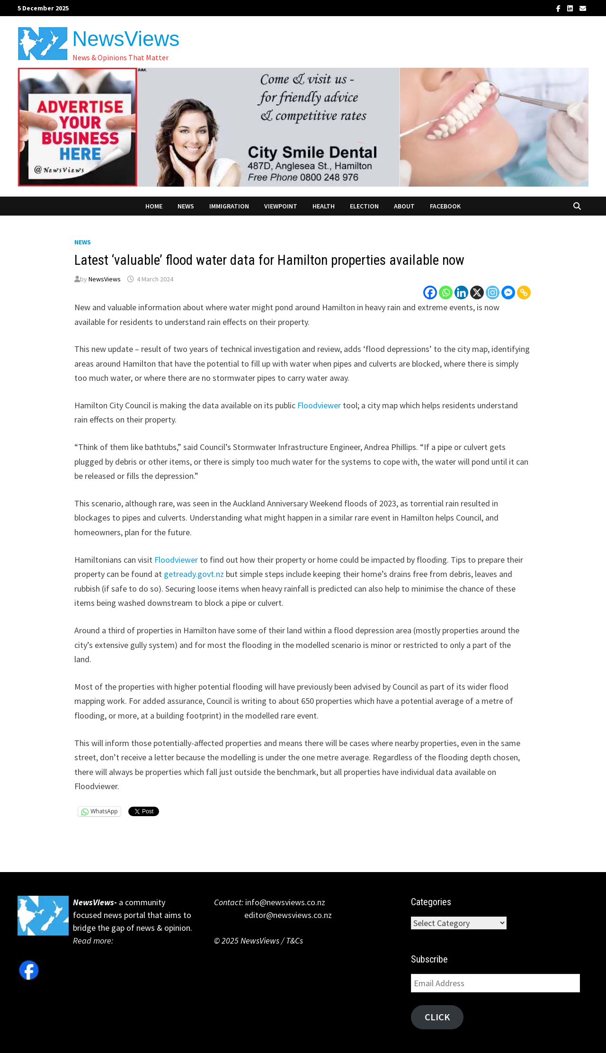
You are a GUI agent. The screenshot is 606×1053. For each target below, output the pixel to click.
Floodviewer (319, 405)
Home (153, 206)
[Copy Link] (524, 292)
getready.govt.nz (194, 573)
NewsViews (126, 38)
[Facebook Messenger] (508, 292)
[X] (477, 292)
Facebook (445, 206)
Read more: (94, 940)
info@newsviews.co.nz (284, 902)
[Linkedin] (461, 292)
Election (364, 206)
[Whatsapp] (446, 292)
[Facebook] (430, 292)
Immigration (229, 206)
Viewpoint (280, 206)
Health (323, 206)
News (186, 206)
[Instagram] (492, 292)
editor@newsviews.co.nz (273, 914)
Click (437, 1017)
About (404, 206)
